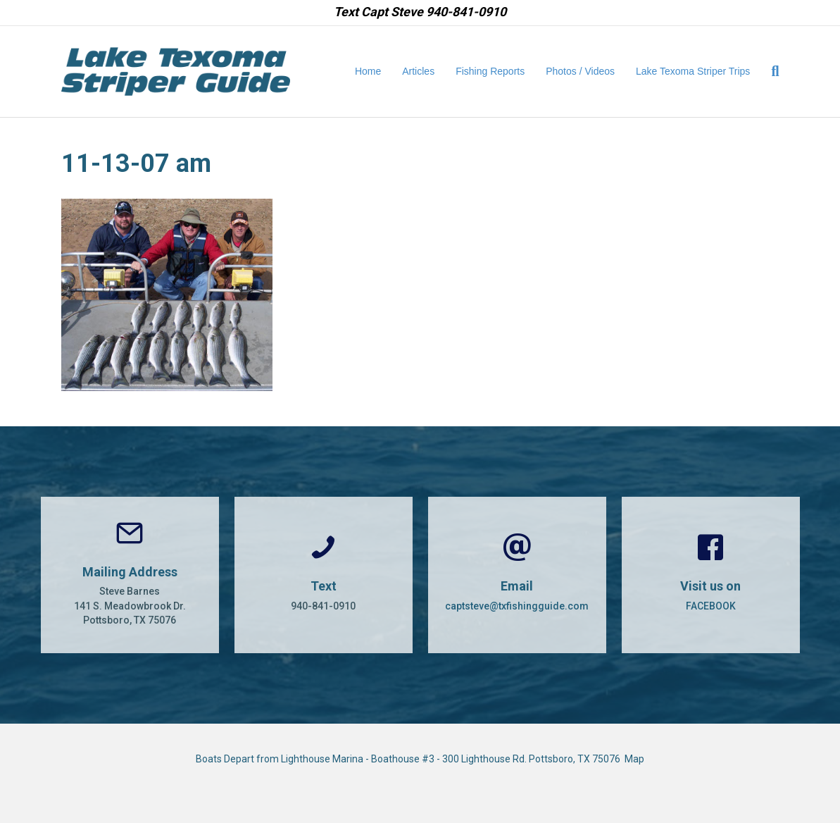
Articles (418, 71)
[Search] (769, 71)
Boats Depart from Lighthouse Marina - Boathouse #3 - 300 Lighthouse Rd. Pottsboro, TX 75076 (410, 759)
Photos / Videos (580, 71)
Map (634, 759)
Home (368, 71)
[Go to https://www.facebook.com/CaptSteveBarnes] (711, 575)
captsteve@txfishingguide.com (517, 606)
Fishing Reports (490, 71)
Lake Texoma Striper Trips (693, 71)
